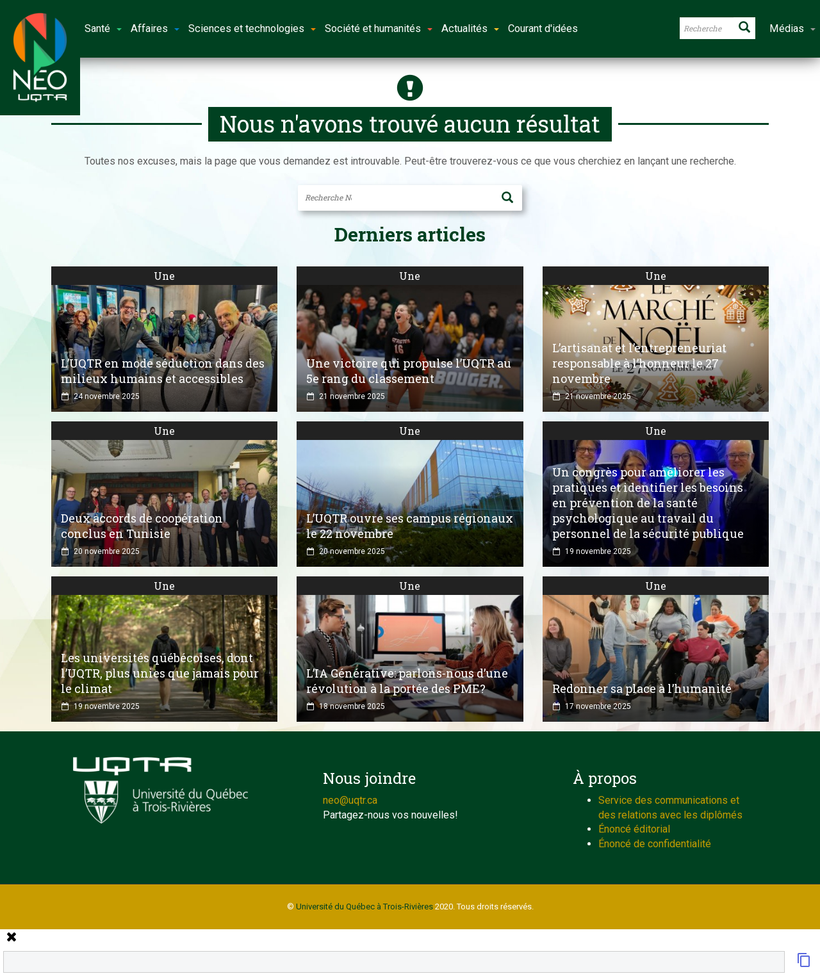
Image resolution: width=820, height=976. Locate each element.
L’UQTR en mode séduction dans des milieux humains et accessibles (163, 370)
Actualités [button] (470, 28)
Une (164, 275)
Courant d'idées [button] (543, 28)
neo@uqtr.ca (350, 800)
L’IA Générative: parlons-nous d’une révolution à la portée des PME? (407, 680)
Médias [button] (792, 28)
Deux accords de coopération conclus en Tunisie (142, 525)
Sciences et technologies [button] (252, 28)
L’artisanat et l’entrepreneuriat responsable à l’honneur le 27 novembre (639, 363)
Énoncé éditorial (634, 829)
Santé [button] (103, 28)
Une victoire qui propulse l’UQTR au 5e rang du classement (408, 370)
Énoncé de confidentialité (654, 844)
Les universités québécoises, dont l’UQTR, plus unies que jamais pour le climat (160, 673)
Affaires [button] (155, 28)
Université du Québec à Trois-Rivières (364, 906)
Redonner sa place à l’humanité (642, 688)
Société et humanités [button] (378, 28)
